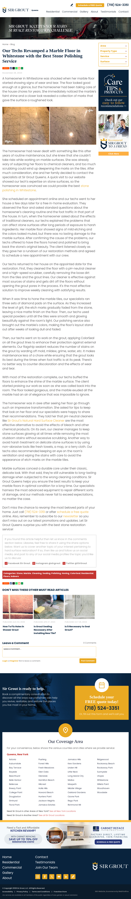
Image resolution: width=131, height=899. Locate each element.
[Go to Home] (22, 9)
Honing (65, 573)
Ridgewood (103, 759)
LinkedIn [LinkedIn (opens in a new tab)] (65, 876)
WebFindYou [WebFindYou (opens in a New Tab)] (123, 891)
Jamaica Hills (74, 759)
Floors (6, 576)
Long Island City (76, 776)
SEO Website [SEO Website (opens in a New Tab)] (100, 891)
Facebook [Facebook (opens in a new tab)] (44, 876)
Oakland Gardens (77, 792)
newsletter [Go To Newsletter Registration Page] (70, 516)
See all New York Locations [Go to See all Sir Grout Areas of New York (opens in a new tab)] (63, 811)
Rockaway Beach (106, 763)
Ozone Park (73, 796)
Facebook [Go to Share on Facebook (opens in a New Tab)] (11, 68)
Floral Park (14, 804)
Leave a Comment (15, 643)
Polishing (56, 573)
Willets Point (103, 784)
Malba (71, 780)
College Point (15, 792)
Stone (20, 573)
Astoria (12, 759)
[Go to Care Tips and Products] (113, 90)
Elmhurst (13, 800)
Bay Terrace (15, 767)
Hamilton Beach (46, 780)
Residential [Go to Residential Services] (53, 11)
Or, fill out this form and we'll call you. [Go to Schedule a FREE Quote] (101, 714)
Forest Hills (43, 763)
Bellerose (13, 784)
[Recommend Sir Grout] (113, 135)
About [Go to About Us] (94, 11)
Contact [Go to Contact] (123, 11)
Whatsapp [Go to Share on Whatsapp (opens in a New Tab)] (16, 68)
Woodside (102, 792)
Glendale (43, 776)
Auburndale (15, 763)
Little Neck (73, 771)
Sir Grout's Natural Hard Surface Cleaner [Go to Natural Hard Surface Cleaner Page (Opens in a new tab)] (36, 421)
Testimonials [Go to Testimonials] (108, 11)
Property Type (108, 51)
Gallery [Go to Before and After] (84, 11)
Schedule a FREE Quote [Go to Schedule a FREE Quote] (90, 5)
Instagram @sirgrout (48, 563)
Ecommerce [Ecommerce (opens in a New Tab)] (111, 891)
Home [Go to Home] (5, 44)
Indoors (15, 576)
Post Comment (88, 661)
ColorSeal (75, 573)
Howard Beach (45, 792)
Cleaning (37, 573)
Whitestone (102, 780)
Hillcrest (42, 784)
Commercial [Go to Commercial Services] (69, 11)
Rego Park (73, 800)
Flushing (42, 759)
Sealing (46, 573)
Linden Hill (72, 767)
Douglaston (15, 796)
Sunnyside (102, 771)
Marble (27, 573)
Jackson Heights (46, 800)
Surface (105, 61)
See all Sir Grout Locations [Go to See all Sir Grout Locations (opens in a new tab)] (51, 815)
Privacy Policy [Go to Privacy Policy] (22, 892)
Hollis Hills (43, 788)
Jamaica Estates (46, 804)
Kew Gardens (74, 763)
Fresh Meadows (46, 767)
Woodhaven (103, 788)
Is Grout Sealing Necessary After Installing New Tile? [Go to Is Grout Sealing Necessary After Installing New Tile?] (45, 630)
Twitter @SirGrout (76, 563)
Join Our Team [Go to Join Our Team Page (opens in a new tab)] (46, 867)
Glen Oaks (43, 771)
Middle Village (75, 788)
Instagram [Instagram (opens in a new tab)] (37, 876)
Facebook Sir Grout (19, 563)
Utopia (100, 776)
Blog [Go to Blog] (12, 44)
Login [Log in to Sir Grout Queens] (5, 661)
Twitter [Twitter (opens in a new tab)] (51, 876)
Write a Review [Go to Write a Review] (71, 5)
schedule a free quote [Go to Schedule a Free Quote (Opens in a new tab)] (73, 512)
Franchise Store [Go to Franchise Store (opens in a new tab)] (60, 892)
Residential (87, 573)
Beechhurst (14, 776)
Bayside (13, 771)
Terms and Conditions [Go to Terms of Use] (41, 892)
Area (103, 45)
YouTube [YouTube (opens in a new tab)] (58, 876)
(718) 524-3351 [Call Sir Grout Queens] (118, 5)
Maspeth (72, 784)
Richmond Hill (74, 804)
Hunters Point (45, 796)
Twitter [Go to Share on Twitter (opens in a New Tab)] (14, 68)
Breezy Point (15, 788)
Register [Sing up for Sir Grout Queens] (14, 661)
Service (104, 56)
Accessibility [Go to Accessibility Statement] (7, 892)
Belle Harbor (15, 780)
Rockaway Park (105, 767)
